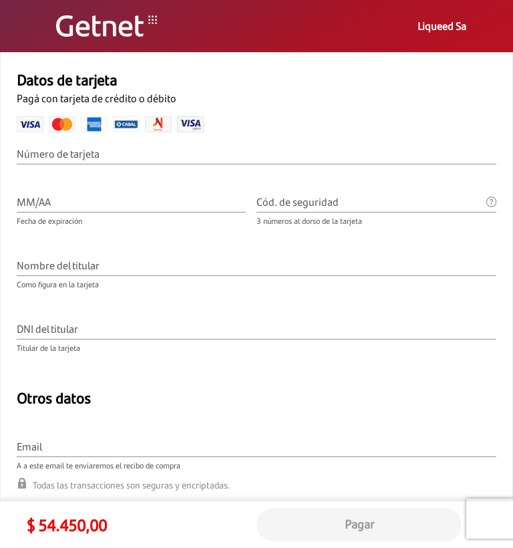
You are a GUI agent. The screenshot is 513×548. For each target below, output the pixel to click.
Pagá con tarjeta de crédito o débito (97, 98)
